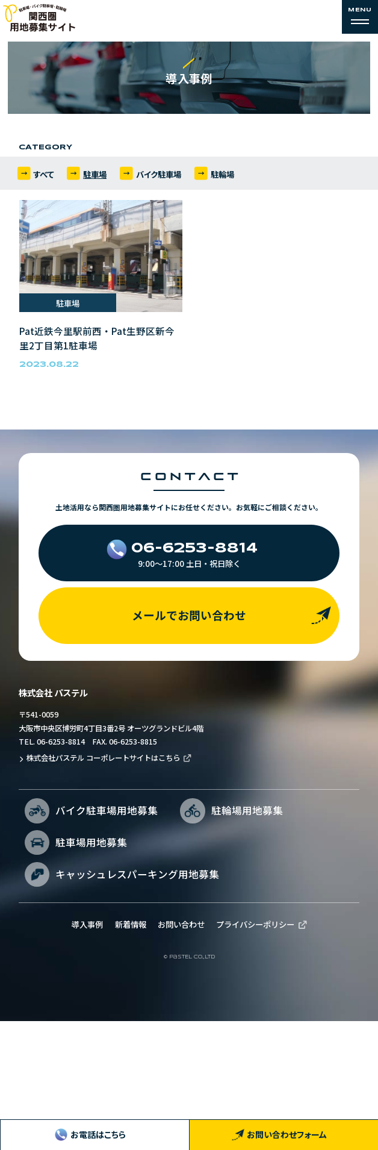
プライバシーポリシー (262, 1042)
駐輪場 (223, 179)
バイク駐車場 (159, 179)
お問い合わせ (183, 1042)
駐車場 (95, 179)
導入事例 (80, 1042)
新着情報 (128, 1042)
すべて (43, 179)
